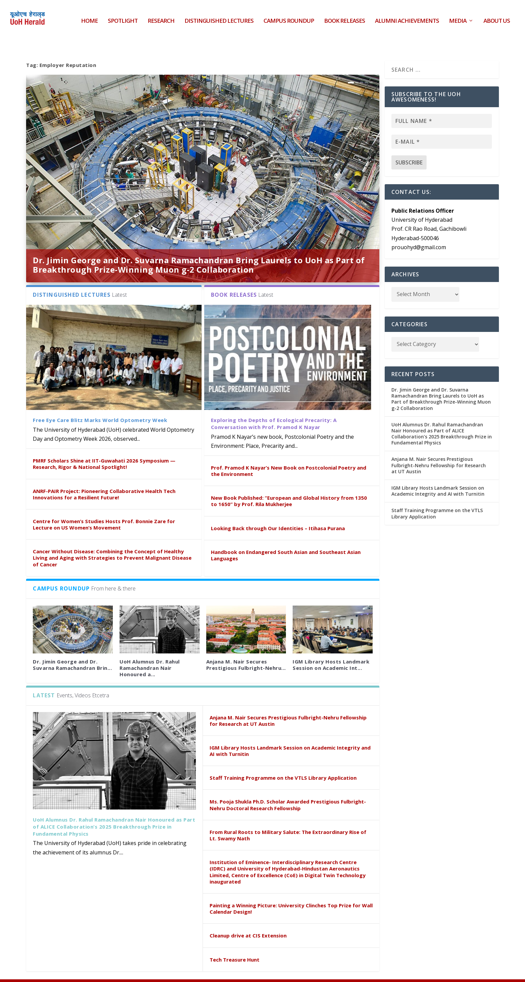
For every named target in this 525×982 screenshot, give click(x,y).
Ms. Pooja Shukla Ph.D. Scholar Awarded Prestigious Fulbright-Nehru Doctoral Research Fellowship (288, 789)
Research (161, 17)
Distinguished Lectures (218, 17)
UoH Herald (78, 973)
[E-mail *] (441, 127)
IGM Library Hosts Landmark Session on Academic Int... (331, 649)
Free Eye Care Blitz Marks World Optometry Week (100, 405)
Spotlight (123, 17)
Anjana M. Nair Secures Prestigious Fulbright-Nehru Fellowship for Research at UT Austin (288, 705)
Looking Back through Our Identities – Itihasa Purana (278, 513)
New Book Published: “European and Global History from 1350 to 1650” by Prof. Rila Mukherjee (289, 486)
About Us (496, 17)
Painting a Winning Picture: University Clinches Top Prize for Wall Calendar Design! (291, 893)
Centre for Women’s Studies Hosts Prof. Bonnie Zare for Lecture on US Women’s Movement (104, 509)
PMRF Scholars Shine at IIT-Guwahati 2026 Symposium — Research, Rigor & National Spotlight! (104, 448)
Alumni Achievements (407, 17)
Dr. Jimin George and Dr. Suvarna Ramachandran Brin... (72, 649)
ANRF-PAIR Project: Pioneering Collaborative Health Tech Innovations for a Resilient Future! (104, 479)
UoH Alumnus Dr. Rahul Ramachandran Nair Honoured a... (150, 653)
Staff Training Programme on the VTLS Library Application (283, 763)
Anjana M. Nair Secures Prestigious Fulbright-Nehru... (246, 649)
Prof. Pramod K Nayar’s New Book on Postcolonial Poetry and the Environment (288, 456)
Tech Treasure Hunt (234, 944)
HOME (89, 17)
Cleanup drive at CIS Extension (248, 920)
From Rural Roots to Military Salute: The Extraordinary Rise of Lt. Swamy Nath (288, 820)
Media (457, 17)
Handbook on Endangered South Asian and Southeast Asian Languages (286, 540)
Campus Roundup (289, 17)
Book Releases (344, 17)
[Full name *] (441, 106)
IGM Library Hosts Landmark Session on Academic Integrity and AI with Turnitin (290, 736)
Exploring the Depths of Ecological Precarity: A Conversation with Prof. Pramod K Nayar (274, 409)
